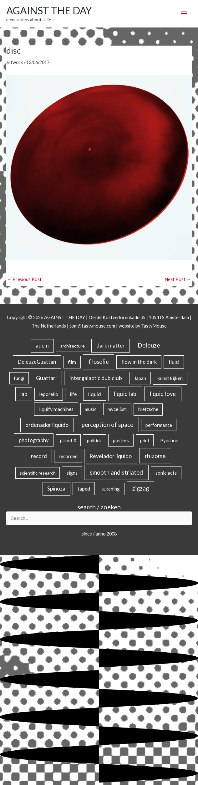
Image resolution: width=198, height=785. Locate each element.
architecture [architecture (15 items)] (72, 345)
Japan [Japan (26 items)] (140, 378)
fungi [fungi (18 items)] (19, 378)
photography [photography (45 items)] (33, 440)
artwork (14, 62)
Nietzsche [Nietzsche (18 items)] (148, 409)
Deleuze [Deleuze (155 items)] (149, 345)
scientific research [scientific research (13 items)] (38, 473)
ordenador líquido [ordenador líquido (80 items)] (47, 425)
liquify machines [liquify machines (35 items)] (56, 409)
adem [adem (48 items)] (42, 346)
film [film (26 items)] (72, 362)
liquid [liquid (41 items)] (94, 394)
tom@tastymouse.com (92, 325)
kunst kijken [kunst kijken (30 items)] (170, 378)
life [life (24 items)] (73, 394)
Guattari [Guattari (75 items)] (46, 378)
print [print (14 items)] (145, 440)
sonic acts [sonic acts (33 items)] (166, 473)
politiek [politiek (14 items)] (94, 440)
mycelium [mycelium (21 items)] (117, 409)
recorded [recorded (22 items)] (68, 456)
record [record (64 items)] (39, 456)
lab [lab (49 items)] (23, 394)
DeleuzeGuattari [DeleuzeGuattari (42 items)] (37, 362)
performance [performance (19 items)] (158, 425)
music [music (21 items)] (90, 409)
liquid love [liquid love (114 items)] (163, 393)
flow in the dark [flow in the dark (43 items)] (139, 362)
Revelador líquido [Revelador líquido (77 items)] (110, 456)
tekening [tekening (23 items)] (110, 488)
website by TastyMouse (143, 325)
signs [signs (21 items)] (72, 473)
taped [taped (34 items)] (84, 488)
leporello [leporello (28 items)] (48, 394)
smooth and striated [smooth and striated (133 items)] (116, 472)
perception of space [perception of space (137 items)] (107, 424)
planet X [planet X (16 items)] (68, 440)
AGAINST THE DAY (49, 11)
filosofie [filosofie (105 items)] (99, 361)
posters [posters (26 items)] (121, 440)
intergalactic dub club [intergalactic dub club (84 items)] (95, 377)
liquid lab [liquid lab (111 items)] (125, 393)
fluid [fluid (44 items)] (174, 362)
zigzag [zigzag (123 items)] (140, 488)
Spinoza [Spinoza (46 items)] (56, 489)
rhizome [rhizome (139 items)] (155, 455)
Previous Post (24, 279)
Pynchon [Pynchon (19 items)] (169, 440)
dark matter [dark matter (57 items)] (110, 345)
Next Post (178, 279)
